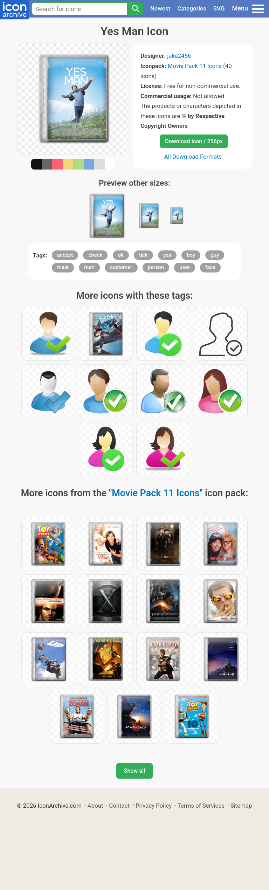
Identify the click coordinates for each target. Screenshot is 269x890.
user (184, 267)
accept (65, 255)
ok (121, 255)
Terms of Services (201, 805)
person (156, 267)
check (95, 255)
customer (121, 267)
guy (215, 255)
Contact (119, 805)
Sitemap (241, 805)
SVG (219, 8)
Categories (191, 8)
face (210, 267)
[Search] (135, 8)
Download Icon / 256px (193, 141)
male (63, 267)
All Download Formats (193, 156)
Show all (134, 770)
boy (191, 255)
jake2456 (179, 55)
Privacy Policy (154, 805)
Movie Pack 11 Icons (195, 65)
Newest (160, 8)
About (95, 805)
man (89, 267)
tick (143, 255)
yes (167, 255)
